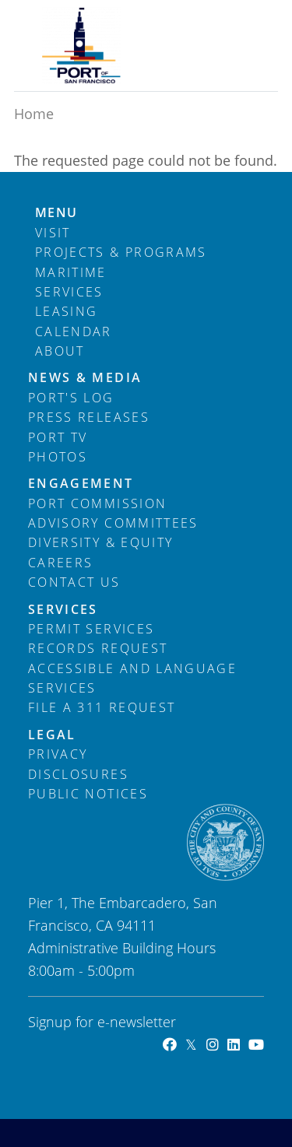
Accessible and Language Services (132, 678)
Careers (60, 562)
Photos (57, 456)
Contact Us (74, 582)
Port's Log (71, 397)
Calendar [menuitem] (73, 331)
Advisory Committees (113, 522)
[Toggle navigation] (242, 25)
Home (34, 113)
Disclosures (78, 774)
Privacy (57, 754)
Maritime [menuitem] (71, 272)
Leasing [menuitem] (66, 311)
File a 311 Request (101, 707)
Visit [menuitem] (53, 232)
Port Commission (97, 503)
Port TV (57, 437)
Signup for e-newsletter (102, 1021)
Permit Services (91, 628)
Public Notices (88, 793)
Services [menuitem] (69, 291)
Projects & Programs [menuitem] (121, 252)
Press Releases (89, 417)
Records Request (97, 648)
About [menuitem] (60, 351)
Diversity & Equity (100, 542)
